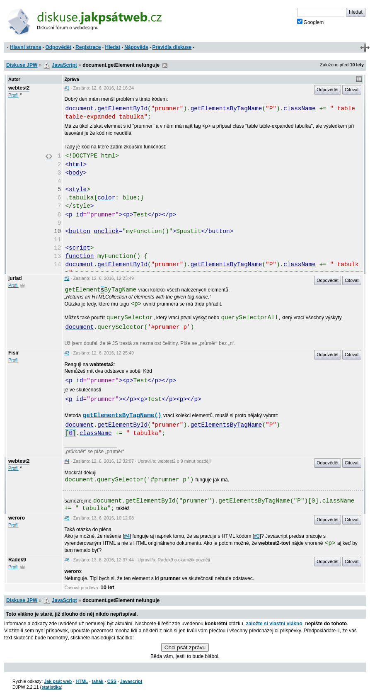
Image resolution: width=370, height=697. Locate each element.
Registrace (88, 47)
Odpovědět (58, 47)
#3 (66, 352)
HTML (81, 681)
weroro (16, 518)
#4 (66, 461)
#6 (66, 559)
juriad (15, 278)
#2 (66, 278)
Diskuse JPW (21, 65)
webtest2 (18, 88)
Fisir (13, 353)
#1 (66, 87)
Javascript (131, 681)
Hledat (112, 47)
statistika (51, 687)
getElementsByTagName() (122, 415)
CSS (111, 681)
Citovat (352, 89)
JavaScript (64, 65)
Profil (13, 94)
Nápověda (136, 47)
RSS (164, 65)
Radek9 (17, 560)
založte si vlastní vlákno (274, 624)
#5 (66, 517)
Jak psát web (58, 681)
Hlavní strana (25, 47)
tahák (97, 681)
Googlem (310, 22)
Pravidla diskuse (172, 47)
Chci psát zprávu (185, 647)
